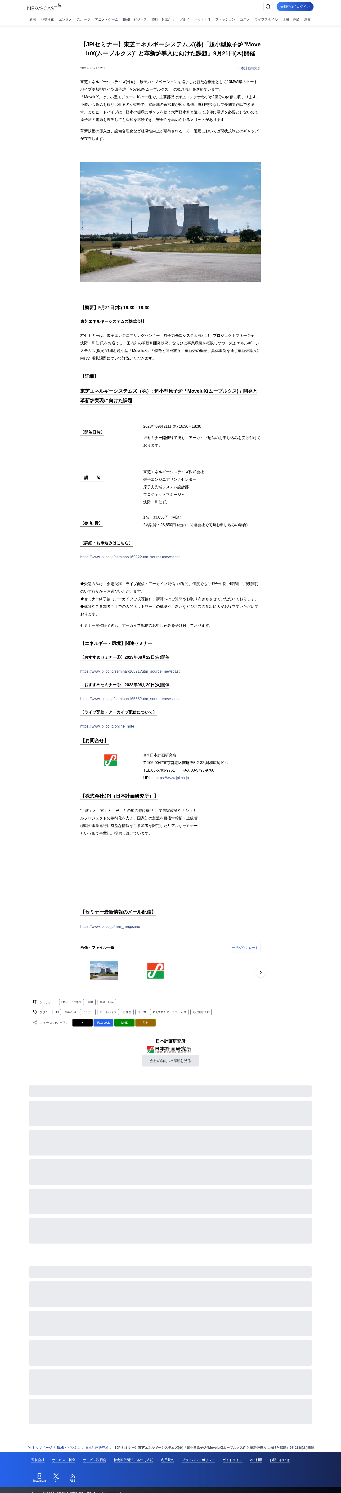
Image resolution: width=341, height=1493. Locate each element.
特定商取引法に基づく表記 (133, 1460)
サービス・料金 (63, 1460)
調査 (307, 19)
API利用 (256, 1460)
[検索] (268, 6)
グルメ (184, 19)
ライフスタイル (266, 19)
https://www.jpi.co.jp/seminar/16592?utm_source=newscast (129, 557)
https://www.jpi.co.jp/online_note (107, 726)
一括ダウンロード (245, 948)
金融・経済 (291, 19)
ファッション (225, 19)
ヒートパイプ (108, 1012)
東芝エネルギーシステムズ (169, 1012)
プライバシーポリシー (198, 1460)
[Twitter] (56, 1478)
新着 (32, 19)
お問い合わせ (280, 1460)
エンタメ (65, 19)
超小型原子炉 (201, 1012)
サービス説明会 (94, 1460)
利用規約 (167, 1460)
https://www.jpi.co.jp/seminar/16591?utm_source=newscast (129, 671)
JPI (57, 1012)
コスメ (245, 19)
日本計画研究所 (249, 68)
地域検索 (47, 19)
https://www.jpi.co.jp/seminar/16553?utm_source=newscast (129, 699)
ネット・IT (202, 19)
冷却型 (127, 1012)
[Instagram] (39, 1478)
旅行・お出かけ (163, 19)
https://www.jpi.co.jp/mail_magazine (110, 926)
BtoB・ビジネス (135, 19)
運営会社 (38, 1460)
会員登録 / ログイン (295, 7)
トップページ (39, 1447)
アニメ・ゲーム (106, 19)
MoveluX (70, 1012)
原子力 (142, 1012)
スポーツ (83, 19)
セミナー (88, 1012)
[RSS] (72, 1478)
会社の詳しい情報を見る (170, 1061)
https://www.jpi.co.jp (172, 778)
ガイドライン (232, 1460)
